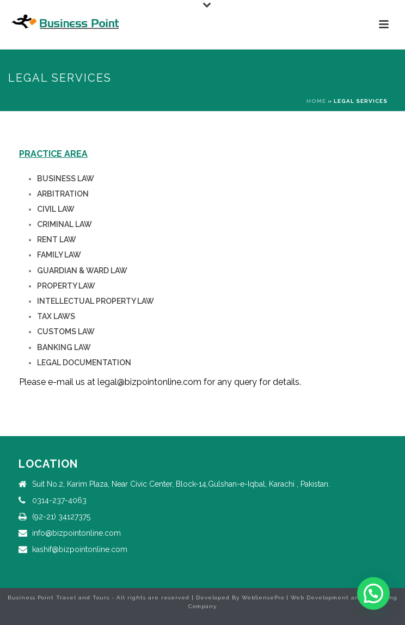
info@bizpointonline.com (76, 533)
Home (316, 101)
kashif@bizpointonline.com (79, 549)
